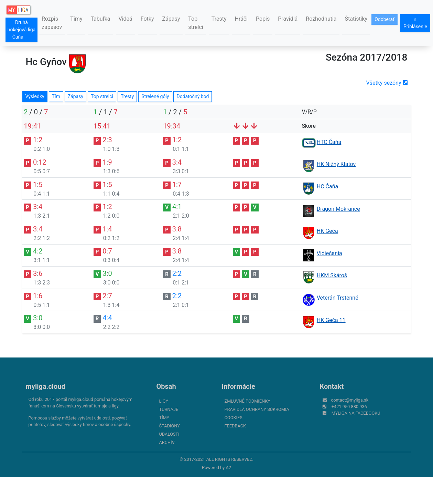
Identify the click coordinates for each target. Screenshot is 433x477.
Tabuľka (100, 18)
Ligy (164, 401)
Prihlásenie (415, 23)
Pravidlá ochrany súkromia (257, 409)
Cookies (233, 417)
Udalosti (169, 434)
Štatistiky (356, 18)
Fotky (147, 18)
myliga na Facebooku (356, 413)
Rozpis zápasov (52, 22)
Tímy (76, 18)
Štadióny (169, 425)
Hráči (241, 18)
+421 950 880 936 (349, 406)
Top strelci (195, 22)
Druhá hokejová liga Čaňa (21, 30)
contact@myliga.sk (350, 400)
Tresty (219, 18)
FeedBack (235, 425)
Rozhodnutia (321, 18)
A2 (228, 467)
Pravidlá (287, 18)
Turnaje (168, 409)
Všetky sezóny (387, 83)
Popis (263, 18)
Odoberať (384, 19)
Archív (167, 442)
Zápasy (171, 18)
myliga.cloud (45, 386)
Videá (125, 18)
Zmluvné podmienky (247, 401)
